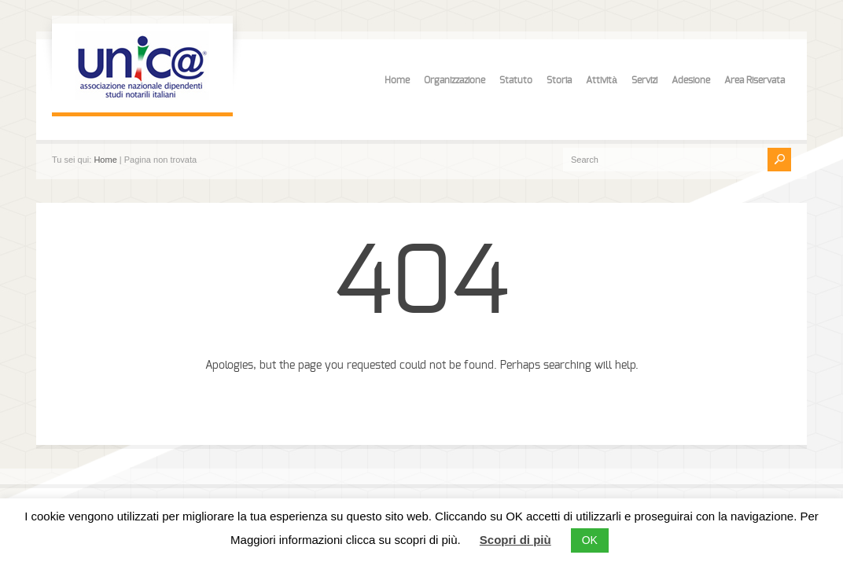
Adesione (691, 80)
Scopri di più (515, 539)
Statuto (515, 80)
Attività (601, 80)
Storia (559, 80)
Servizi (644, 80)
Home (397, 80)
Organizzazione (454, 80)
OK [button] (590, 540)
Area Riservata (754, 80)
